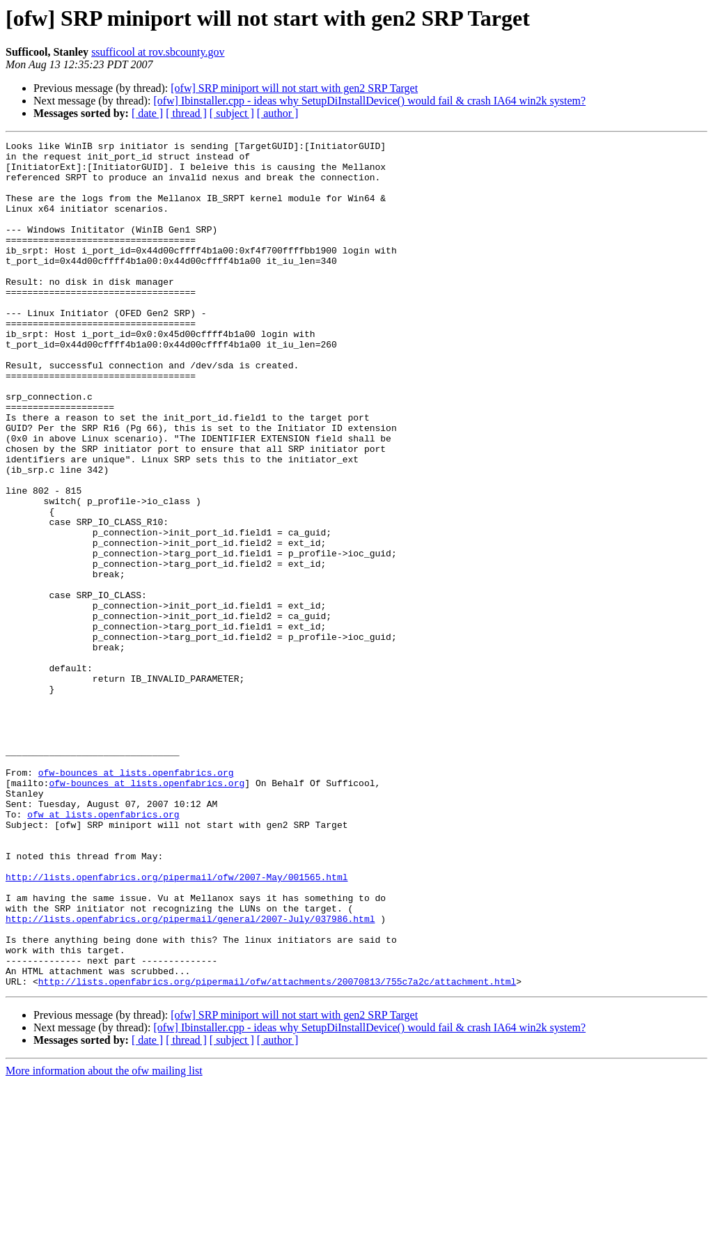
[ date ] (147, 113)
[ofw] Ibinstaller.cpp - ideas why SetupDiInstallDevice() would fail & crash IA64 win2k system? (369, 101)
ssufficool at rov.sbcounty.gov (157, 52)
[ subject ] (232, 113)
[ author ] (278, 113)
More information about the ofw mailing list (104, 1240)
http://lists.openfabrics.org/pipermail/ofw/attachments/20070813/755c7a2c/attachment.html (277, 1150)
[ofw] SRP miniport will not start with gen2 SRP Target (294, 88)
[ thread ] (186, 113)
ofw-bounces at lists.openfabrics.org (136, 899)
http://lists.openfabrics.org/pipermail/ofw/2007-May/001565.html (176, 1025)
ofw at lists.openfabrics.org (103, 950)
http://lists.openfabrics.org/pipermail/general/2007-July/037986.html (190, 1075)
